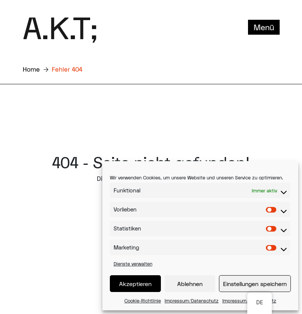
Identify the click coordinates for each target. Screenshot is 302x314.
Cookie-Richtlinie (142, 300)
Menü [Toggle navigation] (264, 27)
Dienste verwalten (133, 263)
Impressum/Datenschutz (192, 300)
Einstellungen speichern (255, 283)
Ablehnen (190, 283)
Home (31, 69)
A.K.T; (60, 27)
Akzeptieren (135, 283)
